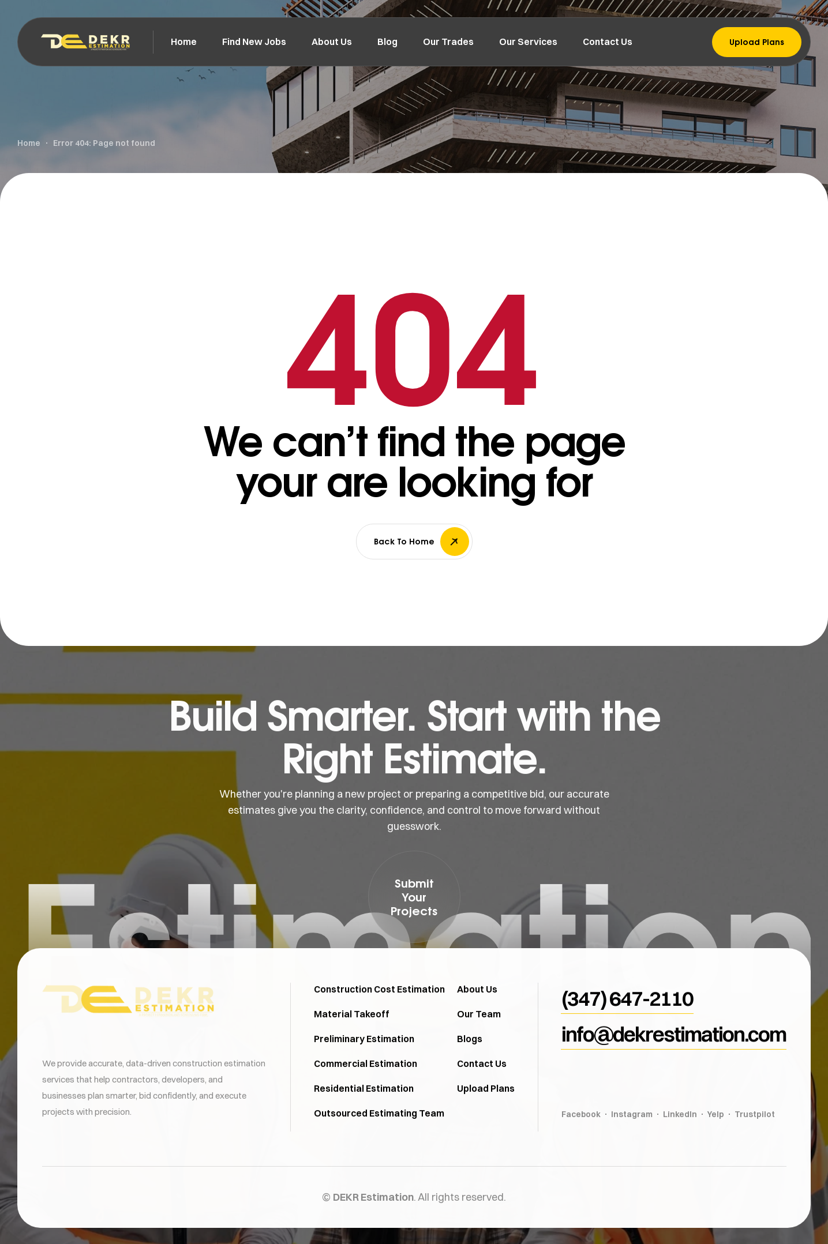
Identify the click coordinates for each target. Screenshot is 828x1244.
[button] (414, 897)
